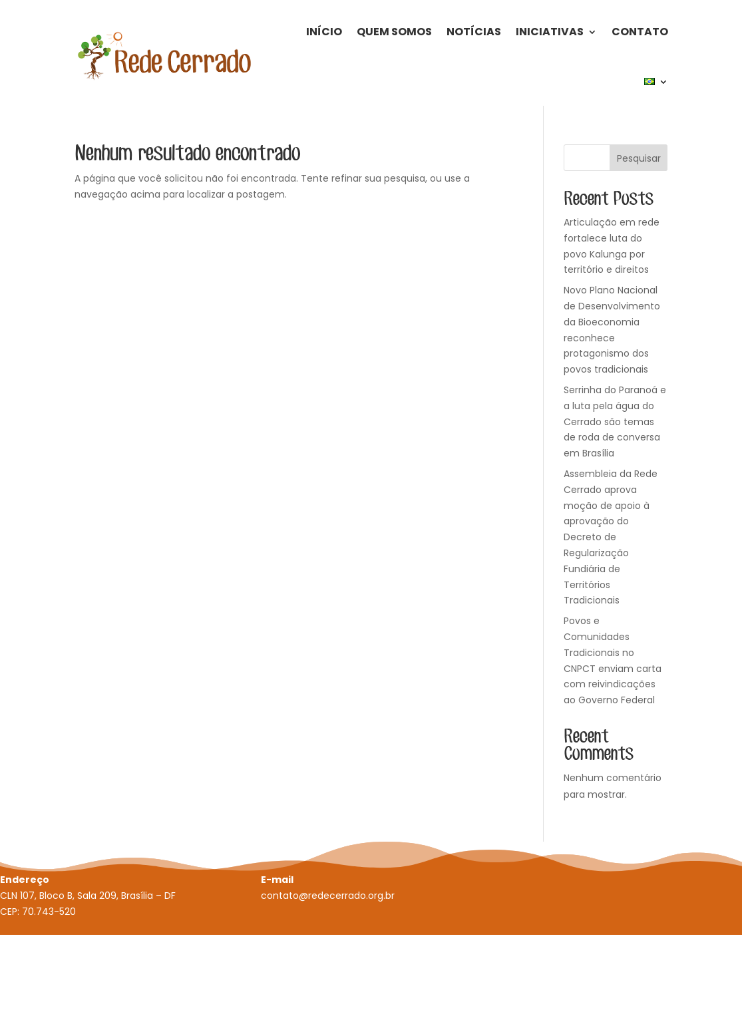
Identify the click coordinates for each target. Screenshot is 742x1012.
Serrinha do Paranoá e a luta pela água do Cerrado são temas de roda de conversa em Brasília (615, 421)
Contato (640, 31)
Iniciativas (550, 31)
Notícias (474, 31)
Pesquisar (639, 158)
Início (324, 31)
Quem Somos (394, 31)
